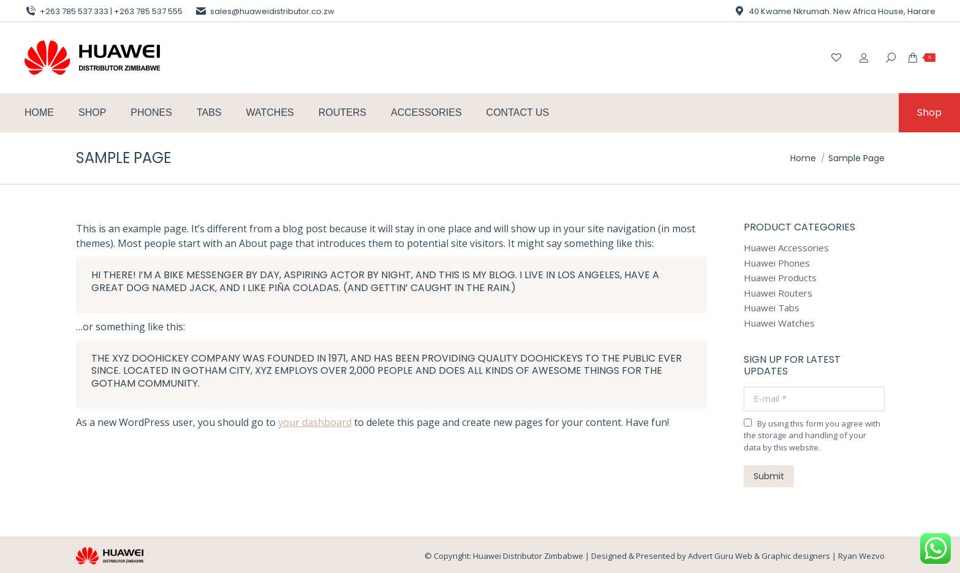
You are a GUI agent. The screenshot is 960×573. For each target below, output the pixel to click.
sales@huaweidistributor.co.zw (264, 11)
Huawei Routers (778, 293)
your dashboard (315, 422)
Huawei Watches (779, 323)
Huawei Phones (777, 263)
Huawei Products (780, 278)
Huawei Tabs (771, 308)
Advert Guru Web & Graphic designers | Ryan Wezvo (786, 555)
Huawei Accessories (786, 248)
